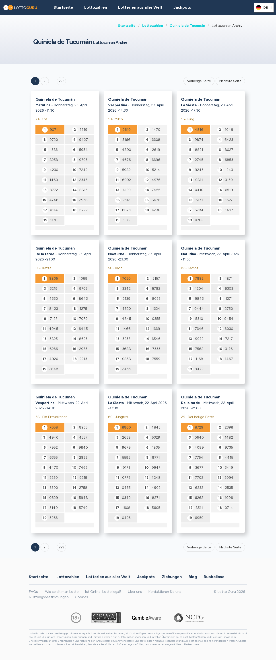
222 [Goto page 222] (61, 547)
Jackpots (182, 7)
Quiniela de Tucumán (187, 25)
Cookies (81, 597)
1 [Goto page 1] (35, 81)
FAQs (33, 591)
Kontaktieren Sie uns (164, 591)
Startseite (127, 25)
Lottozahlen (152, 25)
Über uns (135, 591)
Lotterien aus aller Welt (140, 7)
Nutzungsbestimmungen (49, 597)
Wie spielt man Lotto (62, 591)
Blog (193, 576)
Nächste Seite (230, 81)
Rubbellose (214, 576)
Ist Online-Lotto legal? (103, 591)
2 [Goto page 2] (44, 81)
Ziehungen (172, 576)
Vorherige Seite (199, 81)
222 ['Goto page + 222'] (61, 81)
